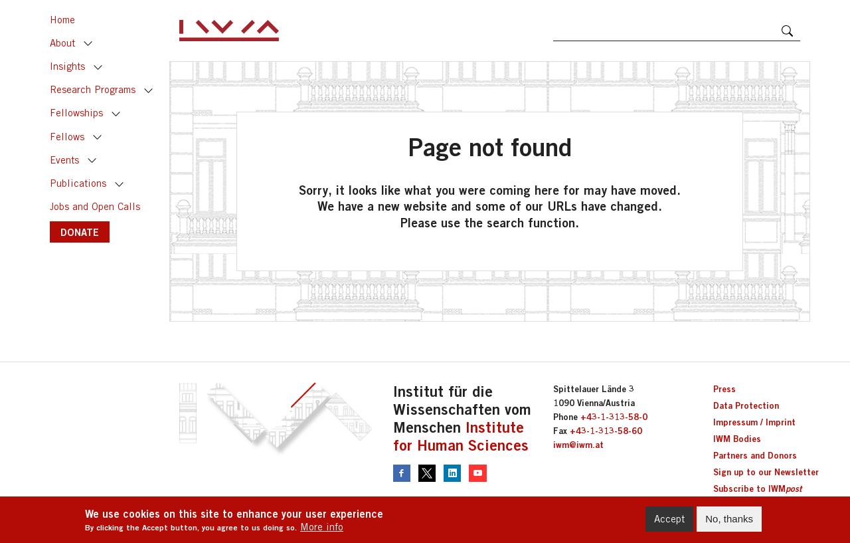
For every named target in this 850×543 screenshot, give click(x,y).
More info (321, 529)
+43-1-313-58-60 (606, 430)
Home (62, 19)
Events (64, 159)
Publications (78, 183)
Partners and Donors (755, 455)
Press (724, 388)
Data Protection (746, 405)
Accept (669, 521)
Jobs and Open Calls (95, 206)
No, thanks (729, 521)
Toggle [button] (88, 44)
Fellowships (76, 112)
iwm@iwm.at (578, 444)
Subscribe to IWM (757, 488)
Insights (67, 66)
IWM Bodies (737, 438)
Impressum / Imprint (754, 422)
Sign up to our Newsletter (766, 472)
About (62, 43)
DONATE (79, 232)
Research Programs (92, 89)
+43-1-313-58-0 (613, 416)
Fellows (67, 136)
